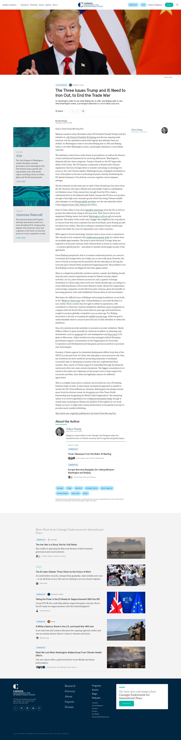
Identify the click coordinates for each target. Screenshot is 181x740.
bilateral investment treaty (100, 398)
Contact (95, 703)
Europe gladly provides (85, 201)
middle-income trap (98, 316)
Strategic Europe (57, 594)
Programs (96, 685)
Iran (143, 5)
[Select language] (60, 111)
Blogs (94, 693)
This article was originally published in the (85, 413)
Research (25, 5)
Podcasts (96, 697)
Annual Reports (97, 706)
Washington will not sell (100, 216)
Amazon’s (79, 334)
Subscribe (126, 703)
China (85, 493)
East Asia (75, 493)
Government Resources (100, 717)
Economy (60, 488)
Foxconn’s (112, 334)
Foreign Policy (91, 488)
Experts (48, 5)
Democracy (133, 5)
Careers (95, 708)
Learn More (21, 181)
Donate (169, 5)
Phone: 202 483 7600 (20, 703)
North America (106, 488)
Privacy (94, 711)
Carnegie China (78, 85)
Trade (69, 488)
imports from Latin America (74, 204)
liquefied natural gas (94, 210)
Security (78, 488)
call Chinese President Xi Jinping (81, 137)
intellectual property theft (97, 237)
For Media (95, 714)
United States (62, 493)
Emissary (33, 5)
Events (95, 689)
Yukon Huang (62, 121)
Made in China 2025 (71, 300)
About (41, 5)
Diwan (53, 621)
